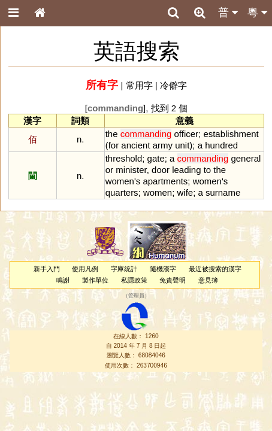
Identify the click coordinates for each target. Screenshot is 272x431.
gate (156, 158)
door (161, 170)
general (246, 158)
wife (185, 192)
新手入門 (47, 268)
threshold (124, 158)
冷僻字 (173, 85)
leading (186, 170)
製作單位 (95, 280)
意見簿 (208, 280)
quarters (121, 192)
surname (222, 192)
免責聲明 (172, 280)
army (163, 145)
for (113, 145)
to (207, 170)
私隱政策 (134, 280)
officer (186, 134)
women (119, 181)
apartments (165, 181)
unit (182, 145)
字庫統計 (124, 268)
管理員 (136, 296)
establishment (230, 134)
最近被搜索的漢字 (215, 268)
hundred (221, 145)
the (111, 134)
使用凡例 (85, 268)
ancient (135, 145)
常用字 (139, 85)
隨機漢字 (163, 268)
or (109, 170)
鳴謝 (62, 280)
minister (131, 170)
